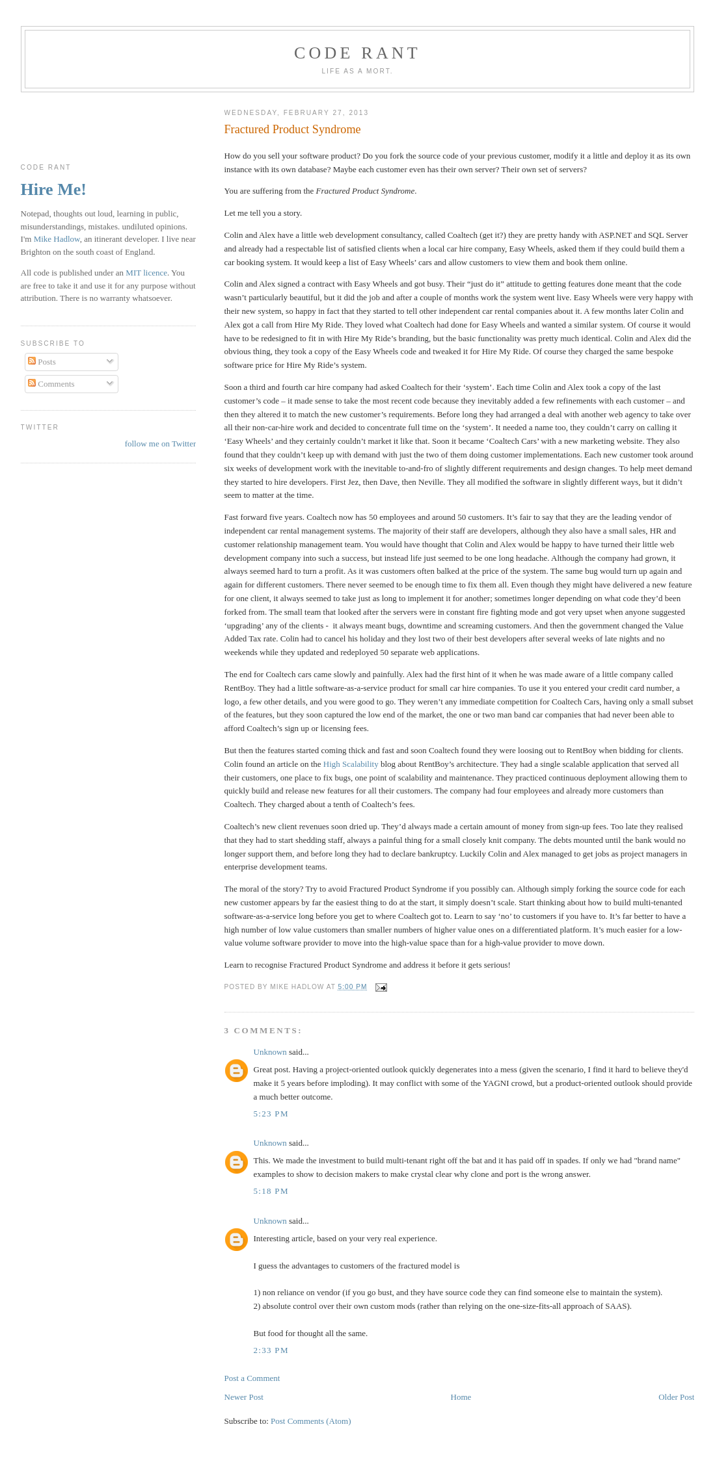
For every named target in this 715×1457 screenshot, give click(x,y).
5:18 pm (271, 1191)
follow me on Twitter (160, 443)
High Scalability (351, 764)
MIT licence (146, 272)
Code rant (357, 53)
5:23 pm (271, 1113)
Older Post (676, 1397)
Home (461, 1397)
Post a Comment (252, 1378)
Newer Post (243, 1397)
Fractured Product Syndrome (292, 129)
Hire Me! (54, 189)
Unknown (270, 1052)
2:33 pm (271, 1350)
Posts (42, 362)
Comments (51, 384)
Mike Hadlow (57, 239)
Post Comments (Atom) (311, 1421)
